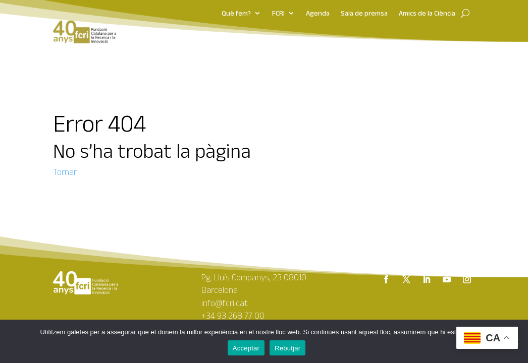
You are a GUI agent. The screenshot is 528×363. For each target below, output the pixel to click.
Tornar (65, 172)
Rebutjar (287, 348)
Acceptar (246, 348)
